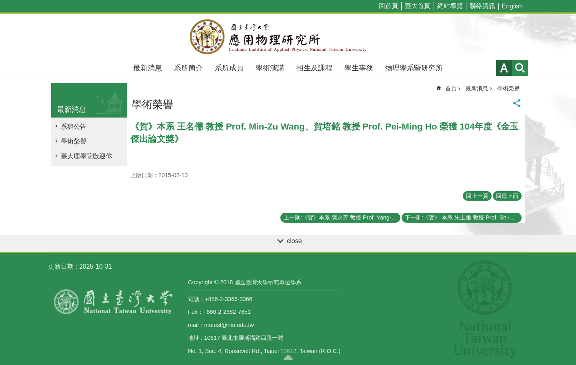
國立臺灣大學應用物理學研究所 (288, 37)
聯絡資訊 (482, 5)
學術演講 (270, 68)
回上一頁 (477, 196)
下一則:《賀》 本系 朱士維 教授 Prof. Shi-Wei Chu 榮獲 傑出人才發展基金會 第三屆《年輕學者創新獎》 (463, 217)
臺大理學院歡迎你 (86, 156)
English (512, 6)
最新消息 (147, 68)
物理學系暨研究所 (414, 68)
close (294, 240)
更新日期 (61, 266)
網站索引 (520, 68)
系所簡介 (188, 68)
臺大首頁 (417, 5)
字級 (504, 68)
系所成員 (229, 68)
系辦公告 (73, 126)
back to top (288, 357)
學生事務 (358, 68)
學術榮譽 (73, 141)
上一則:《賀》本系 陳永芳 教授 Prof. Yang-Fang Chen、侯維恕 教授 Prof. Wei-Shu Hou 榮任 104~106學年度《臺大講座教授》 (342, 217)
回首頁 (388, 5)
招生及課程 (314, 68)
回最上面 (507, 196)
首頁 (450, 88)
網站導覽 (450, 5)
